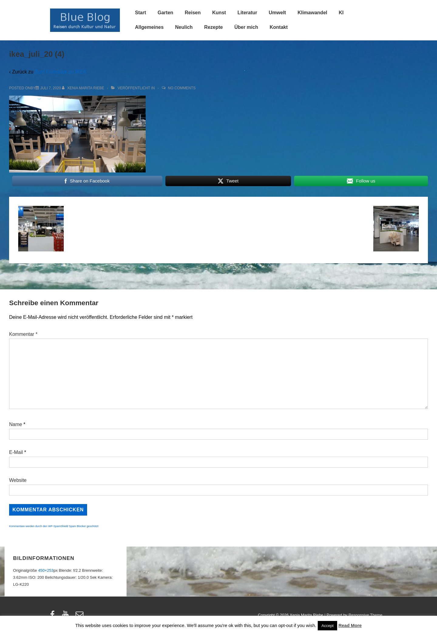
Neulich (184, 27)
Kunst (219, 12)
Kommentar (23, 334)
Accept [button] (327, 625)
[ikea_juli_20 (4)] (50, 88)
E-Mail (16, 452)
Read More (350, 625)
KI (341, 12)
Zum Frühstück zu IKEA (60, 71)
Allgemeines (149, 27)
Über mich (246, 27)
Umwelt (277, 12)
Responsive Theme (365, 615)
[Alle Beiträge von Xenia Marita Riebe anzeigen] (83, 88)
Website (18, 480)
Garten (165, 12)
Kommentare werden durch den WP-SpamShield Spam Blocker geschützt (53, 526)
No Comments (181, 88)
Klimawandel (312, 12)
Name (15, 424)
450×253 (45, 570)
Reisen (193, 12)
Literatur (247, 12)
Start (140, 12)
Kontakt (278, 27)
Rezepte (213, 27)
